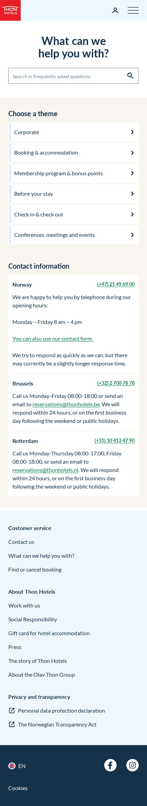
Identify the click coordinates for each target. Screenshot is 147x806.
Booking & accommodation (46, 152)
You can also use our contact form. (52, 338)
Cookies (18, 788)
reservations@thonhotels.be (66, 404)
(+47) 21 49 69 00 (116, 284)
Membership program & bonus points (58, 173)
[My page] (115, 10)
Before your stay (33, 193)
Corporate (26, 132)
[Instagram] (132, 765)
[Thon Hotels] (10, 10)
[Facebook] (110, 765)
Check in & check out (38, 214)
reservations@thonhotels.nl (45, 469)
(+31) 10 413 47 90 (115, 440)
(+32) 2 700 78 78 (116, 383)
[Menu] (133, 10)
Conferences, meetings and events (54, 234)
